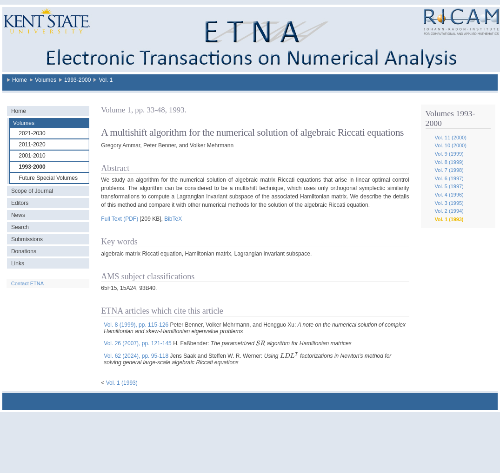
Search (20, 227)
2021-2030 (32, 133)
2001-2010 (32, 155)
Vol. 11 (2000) (450, 137)
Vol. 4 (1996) (448, 194)
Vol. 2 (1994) (448, 211)
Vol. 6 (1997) (448, 178)
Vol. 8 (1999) (448, 162)
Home (19, 80)
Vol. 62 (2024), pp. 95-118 (136, 356)
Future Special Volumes (48, 178)
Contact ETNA (27, 283)
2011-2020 (32, 144)
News (18, 215)
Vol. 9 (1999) (448, 154)
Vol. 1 (106, 80)
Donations (23, 251)
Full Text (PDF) (119, 219)
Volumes (45, 80)
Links (17, 263)
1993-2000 (77, 80)
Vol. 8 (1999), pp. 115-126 (136, 325)
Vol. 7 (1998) (448, 170)
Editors (19, 203)
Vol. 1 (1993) (448, 219)
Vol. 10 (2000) (450, 145)
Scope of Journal (32, 191)
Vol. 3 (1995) (448, 203)
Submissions (27, 239)
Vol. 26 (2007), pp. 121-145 (137, 343)
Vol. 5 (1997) (448, 186)
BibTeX (173, 219)
